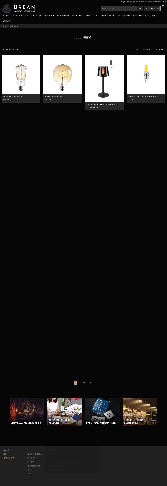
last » (90, 383)
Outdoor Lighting (92, 16)
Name (161, 49)
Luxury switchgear (63, 16)
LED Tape (6, 16)
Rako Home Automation (33, 16)
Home (5, 26)
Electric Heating (49, 16)
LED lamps (151, 16)
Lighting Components (139, 16)
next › (84, 383)
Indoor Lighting (78, 16)
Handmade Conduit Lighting (110, 16)
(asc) (149, 49)
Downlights (126, 16)
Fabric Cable (7, 21)
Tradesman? (155, 8)
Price (154, 49)
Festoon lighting (17, 16)
